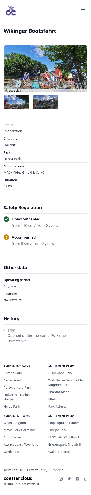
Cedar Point (12, 380)
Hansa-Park (12, 158)
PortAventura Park (17, 387)
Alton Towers (13, 437)
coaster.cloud (18, 478)
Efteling (54, 399)
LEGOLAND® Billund (63, 437)
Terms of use (13, 470)
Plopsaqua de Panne (63, 423)
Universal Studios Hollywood (17, 397)
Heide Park (12, 406)
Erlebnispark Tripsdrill (64, 444)
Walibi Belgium (15, 423)
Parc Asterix (57, 406)
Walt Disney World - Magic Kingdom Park (67, 382)
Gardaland (11, 452)
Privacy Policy (37, 470)
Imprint (57, 470)
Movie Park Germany (19, 430)
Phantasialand (58, 392)
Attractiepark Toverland (21, 444)
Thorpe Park (57, 430)
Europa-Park (13, 373)
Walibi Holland (59, 452)
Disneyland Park (60, 373)
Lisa (18, 90)
